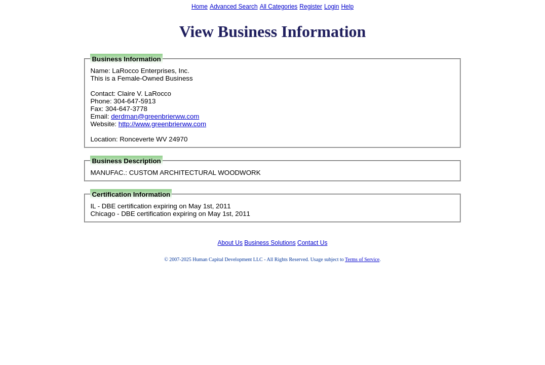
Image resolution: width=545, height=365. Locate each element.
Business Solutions (269, 242)
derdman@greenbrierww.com (155, 116)
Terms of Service (362, 259)
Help (347, 6)
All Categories (279, 6)
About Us (230, 242)
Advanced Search (234, 6)
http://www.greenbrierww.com (162, 124)
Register (310, 6)
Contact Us (312, 242)
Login (331, 6)
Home (199, 6)
